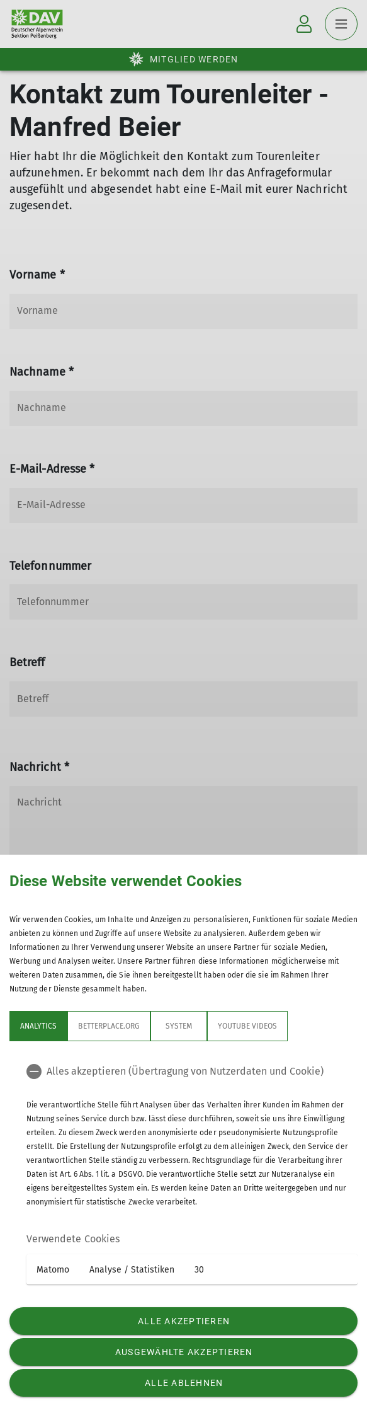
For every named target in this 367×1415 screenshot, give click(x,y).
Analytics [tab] (38, 1026)
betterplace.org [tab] (109, 1026)
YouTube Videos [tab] (247, 1026)
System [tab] (179, 1026)
